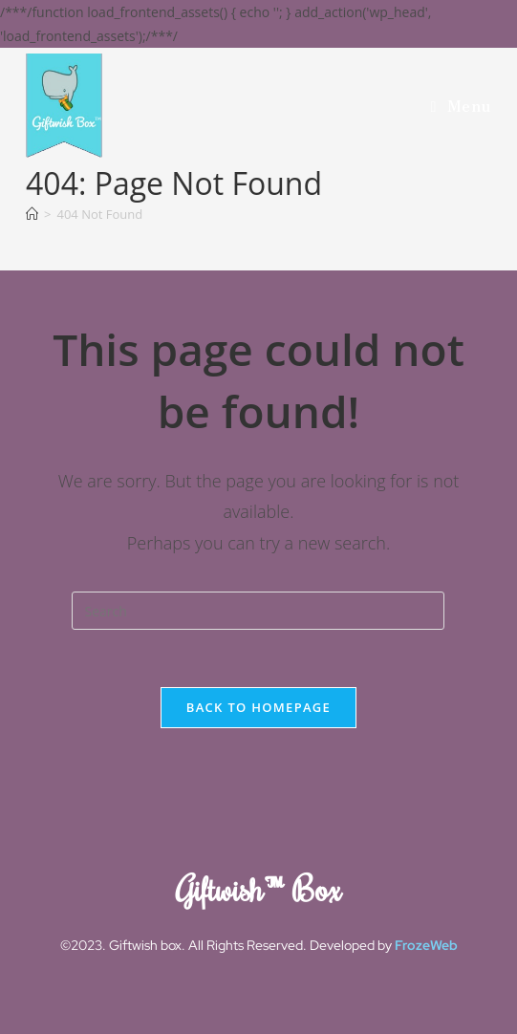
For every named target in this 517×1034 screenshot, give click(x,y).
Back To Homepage (258, 707)
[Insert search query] (258, 611)
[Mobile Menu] (460, 105)
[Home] (32, 214)
